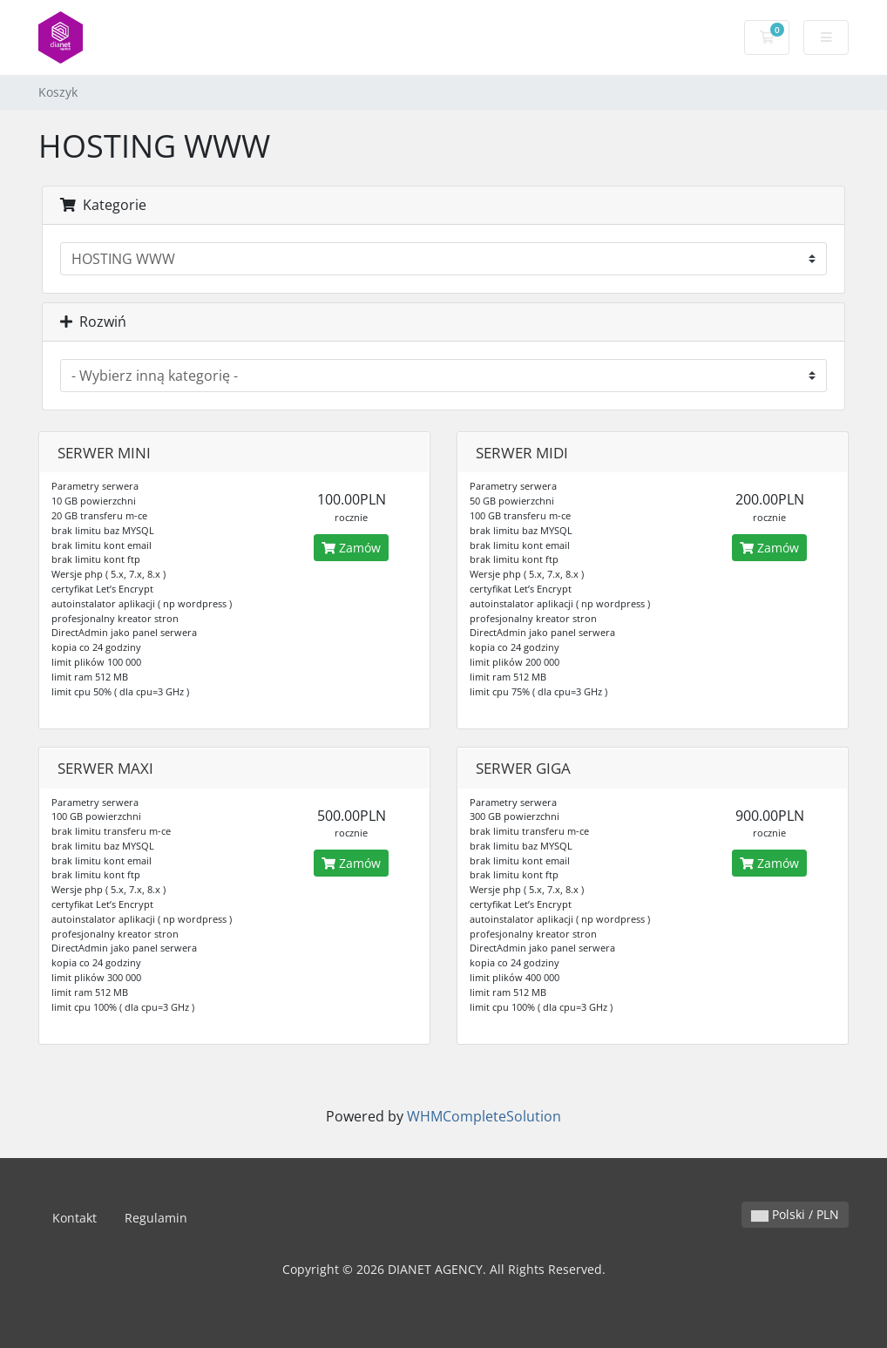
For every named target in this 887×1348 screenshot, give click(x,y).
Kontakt (74, 1217)
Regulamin (156, 1217)
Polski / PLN (795, 1214)
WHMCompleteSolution (484, 1116)
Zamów (351, 547)
